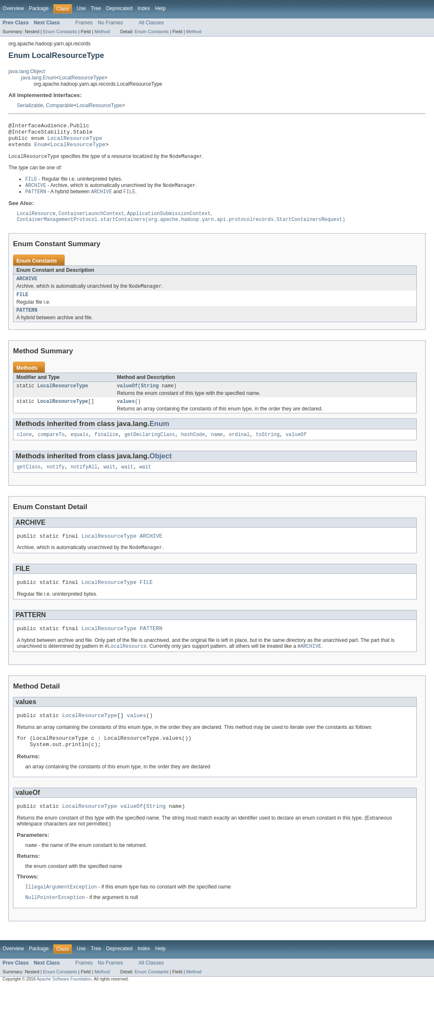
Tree (96, 8)
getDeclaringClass (149, 447)
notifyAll (84, 481)
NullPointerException (55, 922)
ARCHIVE (26, 287)
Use (81, 8)
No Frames (110, 23)
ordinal (239, 447)
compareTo (51, 447)
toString (268, 447)
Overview (13, 8)
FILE (22, 304)
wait (109, 481)
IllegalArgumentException (61, 911)
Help (160, 8)
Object (161, 469)
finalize (106, 447)
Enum (40, 149)
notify (56, 481)
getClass (29, 481)
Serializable (30, 105)
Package (39, 8)
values (126, 413)
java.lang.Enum (38, 78)
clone (24, 447)
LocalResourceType (81, 78)
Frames (83, 23)
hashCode (193, 447)
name (217, 447)
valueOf (127, 397)
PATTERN (26, 321)
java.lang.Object (26, 71)
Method (102, 31)
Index (143, 8)
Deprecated (119, 8)
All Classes (151, 23)
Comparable (60, 105)
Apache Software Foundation (64, 1004)
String (150, 397)
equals (80, 447)
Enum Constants (60, 31)
